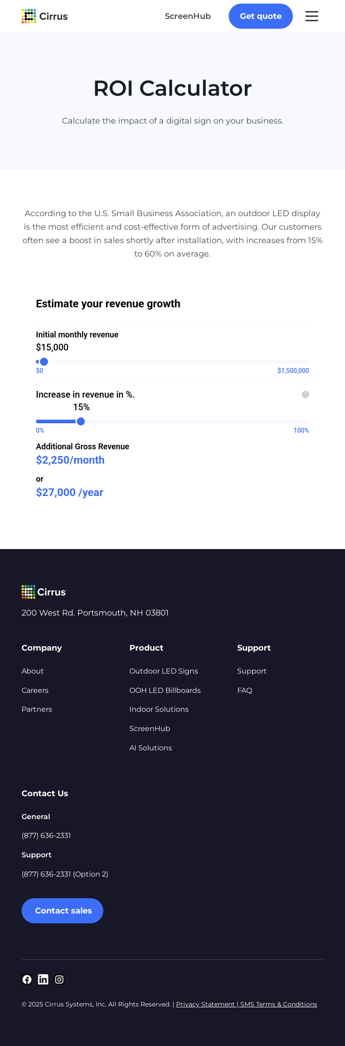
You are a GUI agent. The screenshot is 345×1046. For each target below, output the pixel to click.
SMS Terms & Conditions (278, 1004)
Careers (35, 690)
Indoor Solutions (159, 709)
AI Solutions (150, 748)
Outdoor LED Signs (163, 671)
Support (252, 671)
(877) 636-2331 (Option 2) (65, 874)
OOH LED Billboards (165, 690)
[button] (311, 16)
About (33, 671)
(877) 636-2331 (46, 835)
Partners (37, 709)
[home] (45, 16)
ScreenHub (188, 16)
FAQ (244, 690)
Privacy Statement (206, 1004)
